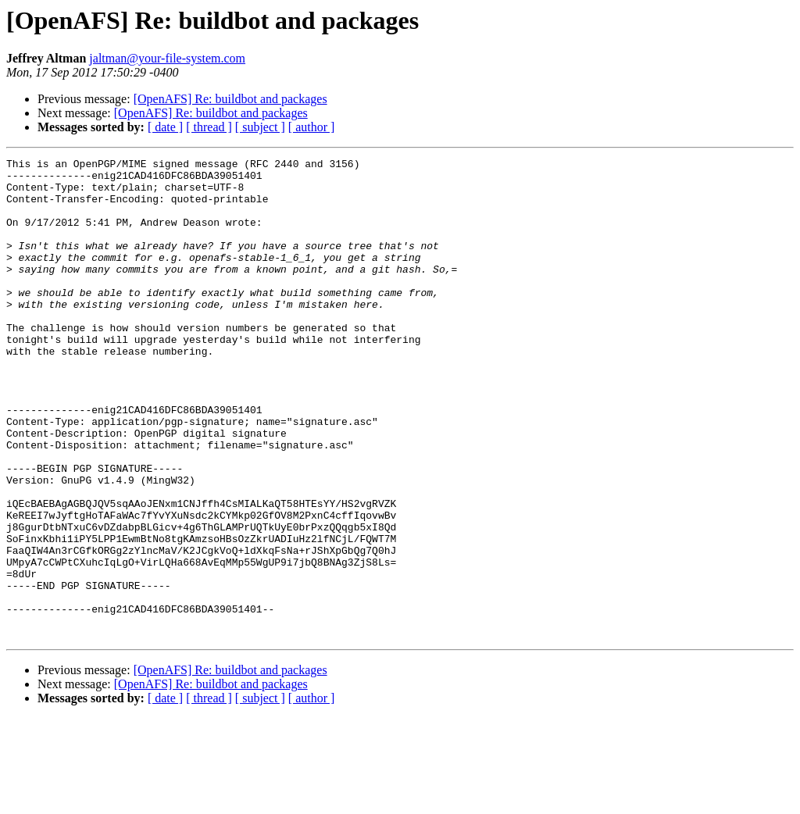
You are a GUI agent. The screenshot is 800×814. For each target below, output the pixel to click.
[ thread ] (209, 127)
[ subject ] (260, 127)
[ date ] (165, 127)
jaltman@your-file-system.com (167, 58)
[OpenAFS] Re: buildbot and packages (230, 98)
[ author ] (311, 127)
